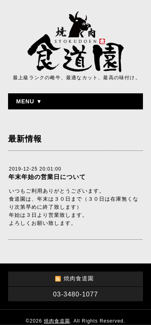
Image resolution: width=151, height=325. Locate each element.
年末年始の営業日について (47, 176)
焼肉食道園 (57, 321)
